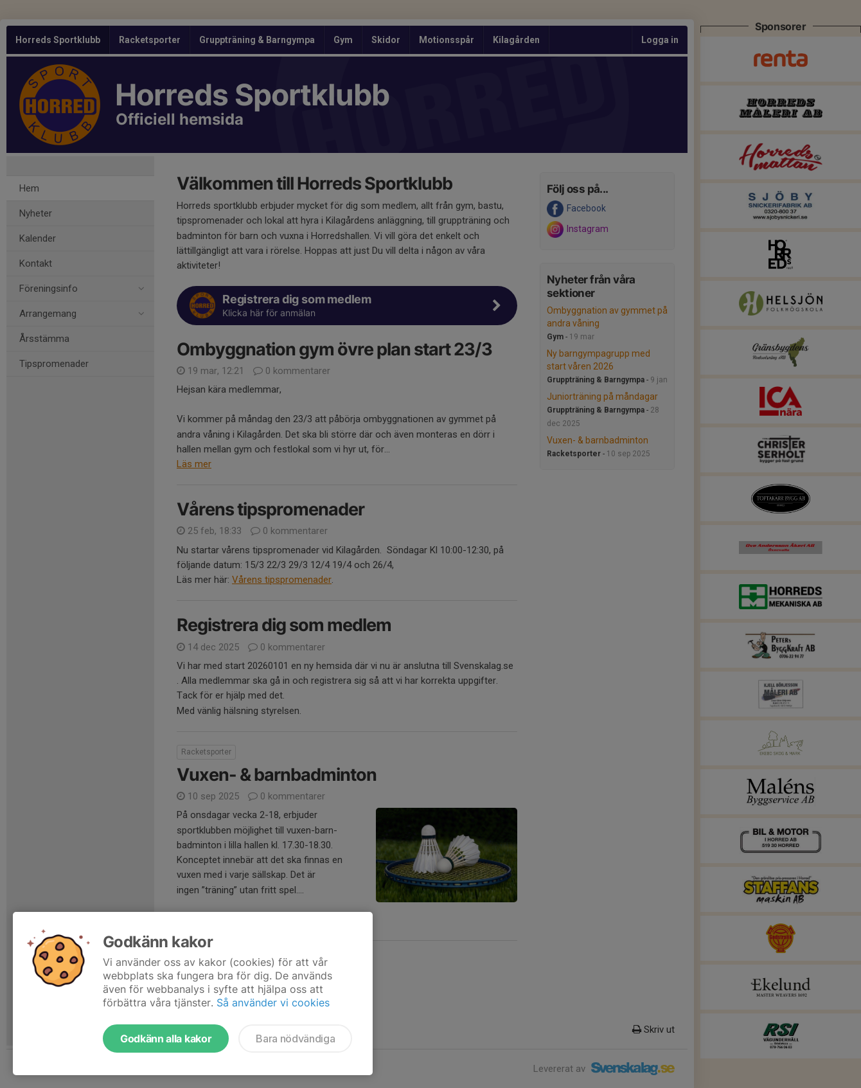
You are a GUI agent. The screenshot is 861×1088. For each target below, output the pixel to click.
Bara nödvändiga (295, 1038)
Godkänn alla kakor (165, 1038)
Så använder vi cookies (273, 1002)
